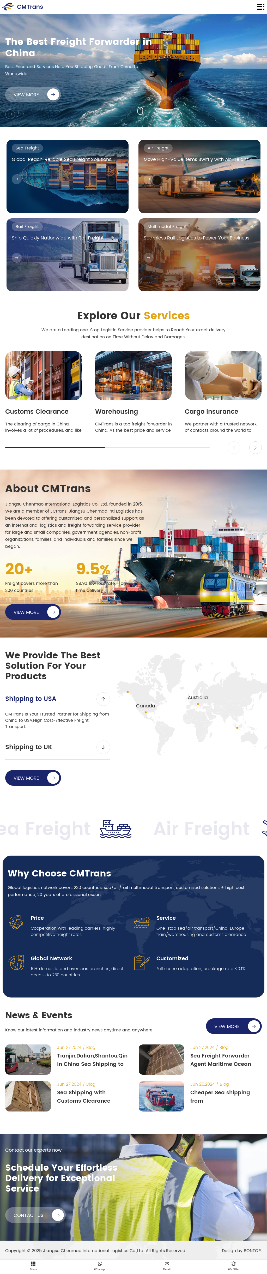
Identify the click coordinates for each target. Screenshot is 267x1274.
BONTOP (252, 1250)
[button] (255, 447)
